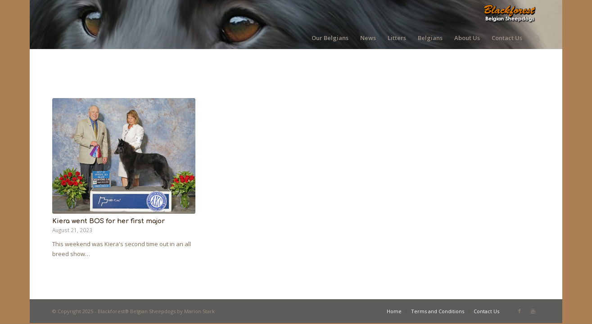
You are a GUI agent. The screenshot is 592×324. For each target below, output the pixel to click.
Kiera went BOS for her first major (108, 221)
